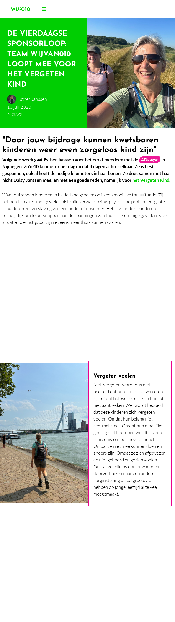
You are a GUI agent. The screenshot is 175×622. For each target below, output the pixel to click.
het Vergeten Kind (150, 180)
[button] (44, 9)
